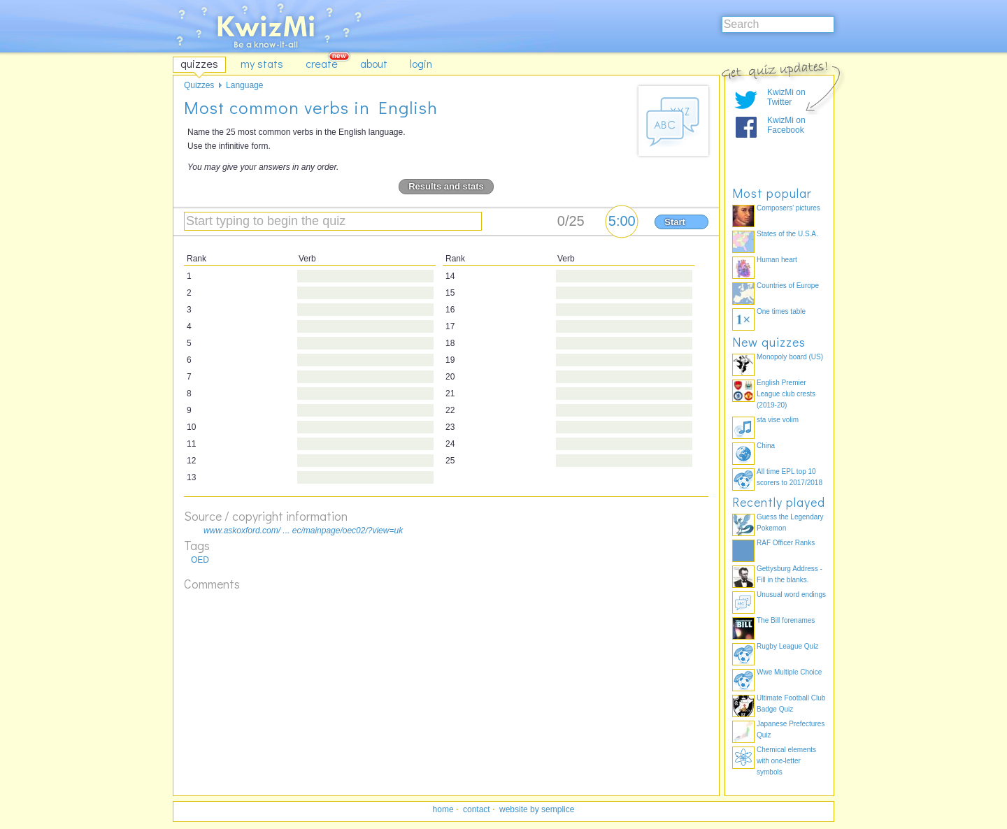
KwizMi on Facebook (786, 125)
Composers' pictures (788, 208)
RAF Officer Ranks (786, 543)
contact (476, 809)
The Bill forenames (786, 620)
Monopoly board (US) (790, 357)
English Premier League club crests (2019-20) (786, 394)
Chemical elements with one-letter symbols (786, 761)
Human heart (777, 260)
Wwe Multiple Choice (789, 672)
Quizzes (199, 85)
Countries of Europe (788, 285)
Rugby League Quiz (787, 646)
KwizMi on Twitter (786, 97)
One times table (781, 311)
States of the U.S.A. (787, 234)
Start (674, 222)
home (443, 809)
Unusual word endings (791, 594)
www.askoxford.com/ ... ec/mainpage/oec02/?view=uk (303, 530)
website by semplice (536, 809)
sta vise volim (778, 420)
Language (244, 85)
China (766, 445)
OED (200, 560)
